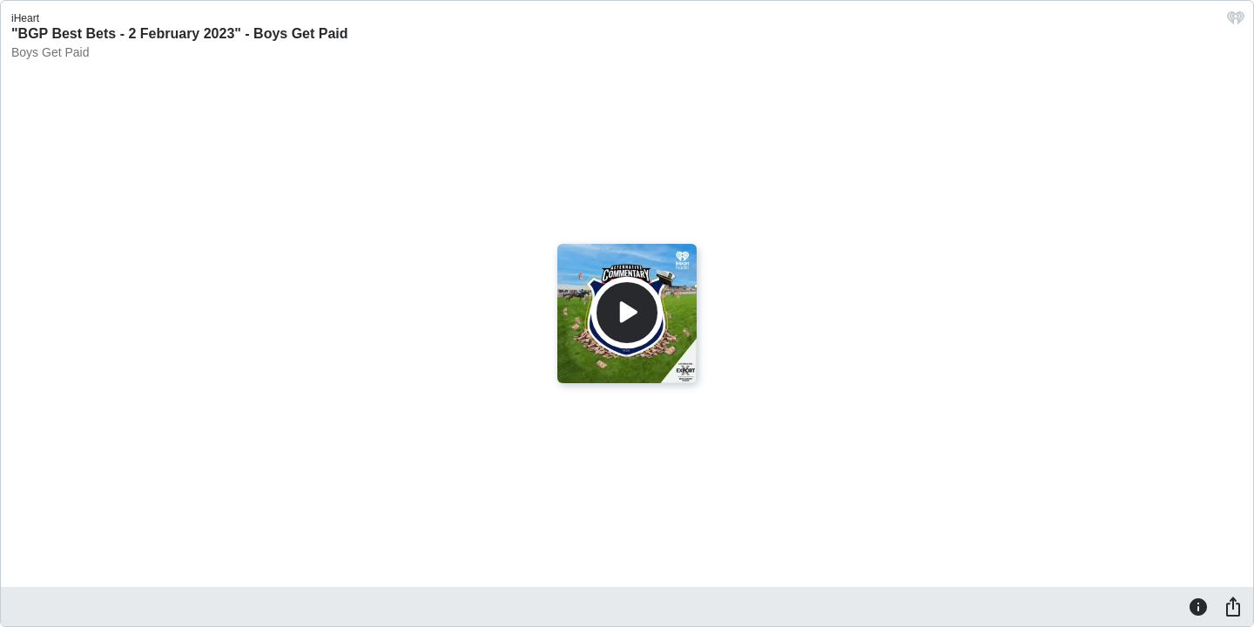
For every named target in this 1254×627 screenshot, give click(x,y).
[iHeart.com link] (1235, 22)
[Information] (1198, 606)
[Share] (1233, 606)
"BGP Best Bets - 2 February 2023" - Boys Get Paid (179, 33)
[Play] (627, 312)
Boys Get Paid (50, 52)
